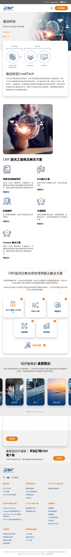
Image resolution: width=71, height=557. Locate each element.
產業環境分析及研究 (9, 534)
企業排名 (28, 498)
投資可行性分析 (53, 524)
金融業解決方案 (30, 508)
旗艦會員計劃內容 (53, 488)
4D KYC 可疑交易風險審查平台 (12, 519)
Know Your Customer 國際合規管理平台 (12, 515)
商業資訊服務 (30, 488)
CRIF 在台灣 (7, 488)
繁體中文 (64, 2)
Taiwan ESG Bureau (9, 508)
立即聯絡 (12, 439)
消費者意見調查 (8, 537)
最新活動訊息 (30, 537)
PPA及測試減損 (53, 517)
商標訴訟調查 (7, 540)
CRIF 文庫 (29, 540)
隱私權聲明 (49, 554)
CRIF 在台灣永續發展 (9, 495)
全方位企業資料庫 (31, 491)
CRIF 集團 (6, 491)
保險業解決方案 (30, 511)
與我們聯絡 (61, 8)
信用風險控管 (30, 495)
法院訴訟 (51, 520)
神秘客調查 (6, 543)
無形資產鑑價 (52, 511)
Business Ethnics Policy (37, 554)
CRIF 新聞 (29, 534)
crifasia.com (54, 2)
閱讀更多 (7, 192)
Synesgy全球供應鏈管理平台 (12, 511)
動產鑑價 (51, 514)
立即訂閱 (59, 458)
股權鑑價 (51, 508)
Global (14, 478)
